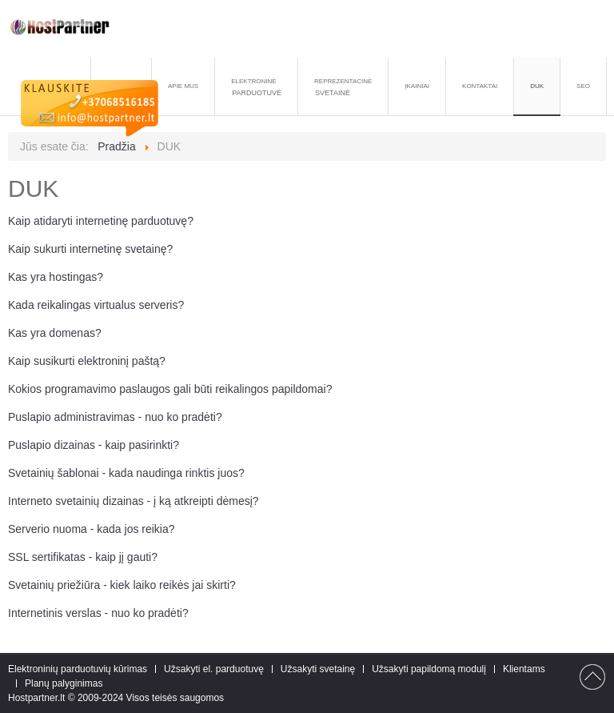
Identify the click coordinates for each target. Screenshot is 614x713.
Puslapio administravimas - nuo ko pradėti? (115, 417)
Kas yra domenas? (55, 332)
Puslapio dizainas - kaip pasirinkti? (93, 445)
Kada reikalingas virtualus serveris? (96, 304)
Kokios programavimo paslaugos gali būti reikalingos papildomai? (170, 389)
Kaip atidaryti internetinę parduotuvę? (100, 220)
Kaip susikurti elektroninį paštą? (86, 360)
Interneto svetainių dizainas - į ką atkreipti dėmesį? (133, 501)
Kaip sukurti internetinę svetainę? (90, 248)
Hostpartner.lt (36, 697)
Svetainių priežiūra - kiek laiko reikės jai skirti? (122, 585)
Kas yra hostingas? (55, 276)
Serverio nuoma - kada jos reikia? (91, 529)
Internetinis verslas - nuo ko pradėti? (98, 613)
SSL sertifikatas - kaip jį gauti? (82, 557)
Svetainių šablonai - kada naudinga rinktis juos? (126, 473)
